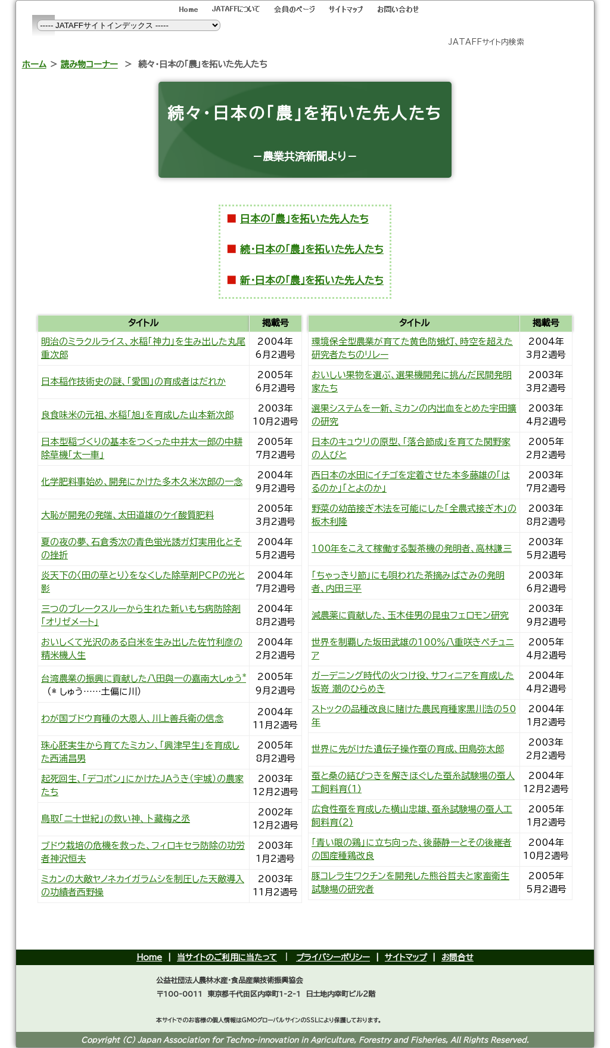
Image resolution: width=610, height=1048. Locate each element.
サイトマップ (406, 957)
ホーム (34, 64)
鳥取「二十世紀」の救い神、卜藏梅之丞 (115, 818)
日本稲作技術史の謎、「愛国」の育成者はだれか (133, 381)
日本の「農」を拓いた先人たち (304, 219)
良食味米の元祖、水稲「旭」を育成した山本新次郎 (137, 414)
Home (149, 957)
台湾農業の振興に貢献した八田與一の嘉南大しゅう (143, 678)
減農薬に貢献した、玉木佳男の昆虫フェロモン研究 (410, 615)
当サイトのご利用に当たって (227, 957)
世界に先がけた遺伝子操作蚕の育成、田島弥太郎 (408, 748)
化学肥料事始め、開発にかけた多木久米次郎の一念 (141, 481)
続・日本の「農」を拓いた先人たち (312, 249)
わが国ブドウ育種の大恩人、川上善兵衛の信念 (132, 718)
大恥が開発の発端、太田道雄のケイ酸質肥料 (127, 515)
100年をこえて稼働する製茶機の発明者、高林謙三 (412, 548)
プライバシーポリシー (333, 957)
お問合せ (457, 957)
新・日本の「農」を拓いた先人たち (312, 280)
